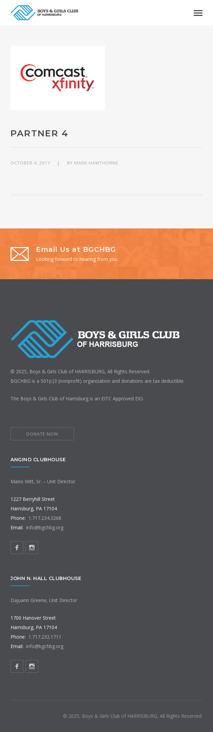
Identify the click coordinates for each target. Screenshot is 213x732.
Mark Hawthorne (96, 163)
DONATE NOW (42, 434)
